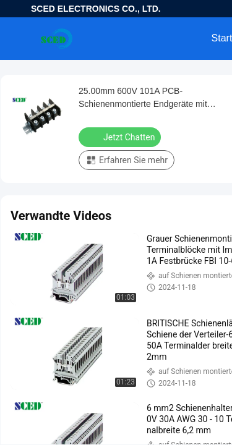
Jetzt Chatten (121, 136)
